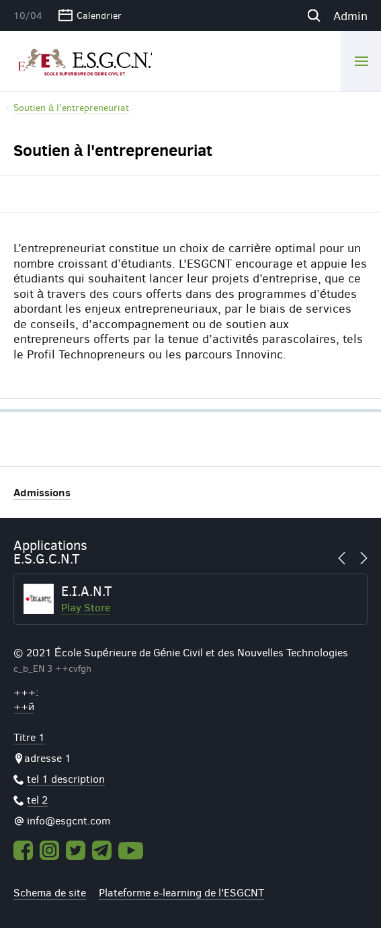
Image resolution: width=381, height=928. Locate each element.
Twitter (75, 850)
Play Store (85, 607)
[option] (190, 599)
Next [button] (360, 558)
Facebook (23, 850)
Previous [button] (345, 558)
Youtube (131, 850)
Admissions (42, 492)
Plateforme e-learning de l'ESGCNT (181, 892)
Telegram (102, 850)
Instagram (49, 850)
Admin (350, 15)
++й (23, 706)
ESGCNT (82, 60)
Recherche (313, 15)
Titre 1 (29, 737)
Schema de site (49, 892)
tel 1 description (66, 778)
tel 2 (37, 799)
